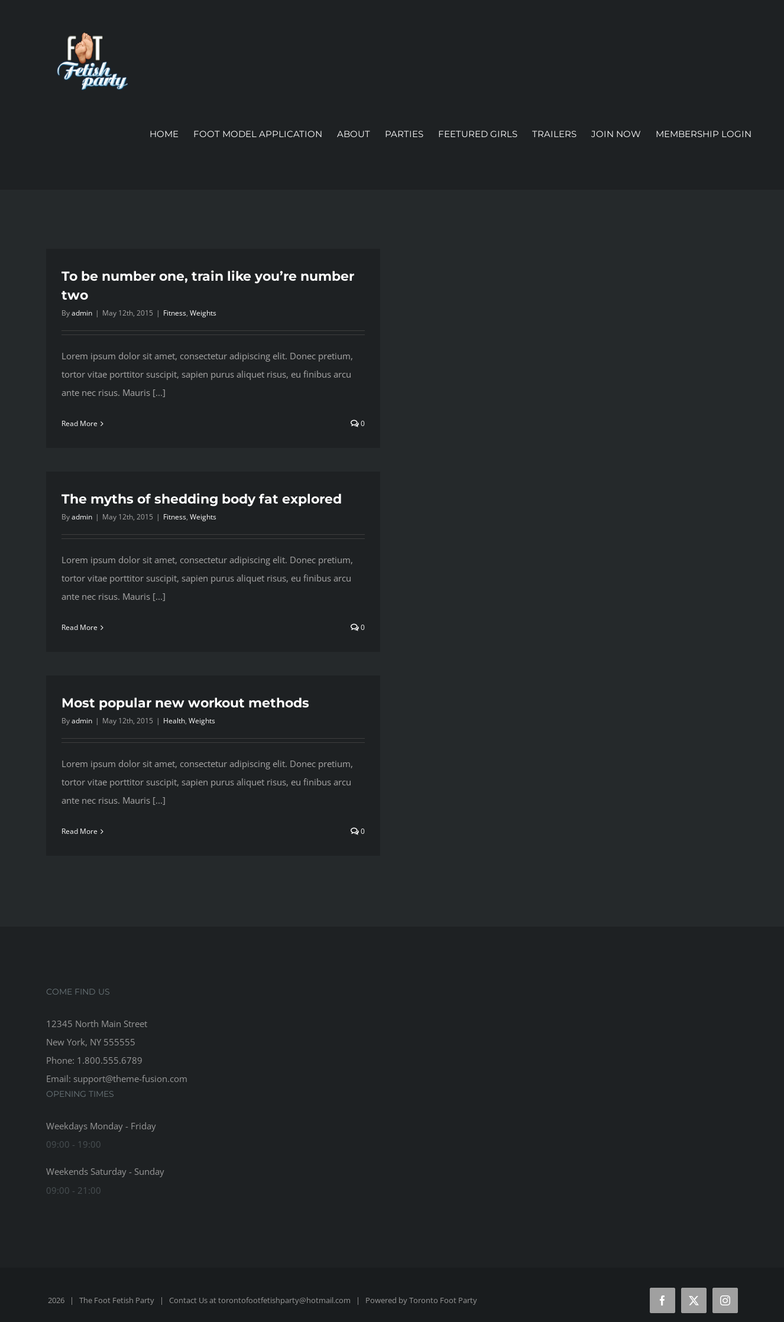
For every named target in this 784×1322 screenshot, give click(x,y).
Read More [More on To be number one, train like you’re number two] (79, 423)
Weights (203, 313)
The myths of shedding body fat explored (201, 499)
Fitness (174, 313)
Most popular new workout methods (185, 703)
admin (82, 313)
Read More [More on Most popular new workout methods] (79, 831)
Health (174, 721)
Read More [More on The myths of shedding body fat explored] (79, 627)
